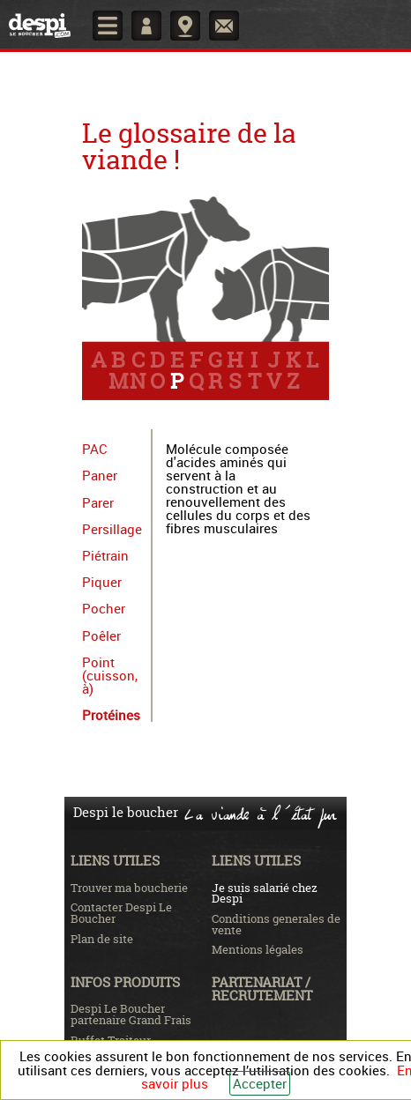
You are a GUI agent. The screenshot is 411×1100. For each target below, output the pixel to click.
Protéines (111, 715)
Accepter (260, 1083)
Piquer (102, 582)
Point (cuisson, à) (110, 675)
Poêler (101, 635)
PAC (95, 448)
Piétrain (105, 555)
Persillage (112, 529)
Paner (99, 475)
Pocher (103, 608)
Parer (98, 502)
